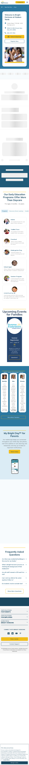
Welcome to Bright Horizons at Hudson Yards (13, 17)
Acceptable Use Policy (21, 649)
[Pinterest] (20, 633)
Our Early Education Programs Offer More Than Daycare (14, 197)
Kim (13, 381)
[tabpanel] (14, 339)
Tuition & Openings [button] (14, 37)
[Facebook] (9, 633)
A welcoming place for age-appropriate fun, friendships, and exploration (17, 280)
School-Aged (8, 267)
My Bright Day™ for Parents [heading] (14, 435)
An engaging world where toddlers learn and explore (17, 232)
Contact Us (20, 2)
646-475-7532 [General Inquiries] (11, 33)
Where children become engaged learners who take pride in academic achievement (14, 269)
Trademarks (14, 651)
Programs (4, 211)
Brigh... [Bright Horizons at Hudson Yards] (15, 7)
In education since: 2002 (13, 410)
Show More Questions (14, 591)
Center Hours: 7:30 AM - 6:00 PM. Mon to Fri (15, 24)
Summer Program (16, 276)
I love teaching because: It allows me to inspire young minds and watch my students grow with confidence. (4, 395)
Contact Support (14, 644)
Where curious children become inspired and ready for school (17, 243)
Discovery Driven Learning (16, 211)
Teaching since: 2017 (22, 410)
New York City (8, 7)
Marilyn (4, 381)
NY (2, 7)
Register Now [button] (14, 41)
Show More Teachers (13, 417)
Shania (22, 381)
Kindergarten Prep (16, 250)
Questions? (14, 357)
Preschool (14, 239)
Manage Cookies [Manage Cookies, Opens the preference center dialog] (14, 762)
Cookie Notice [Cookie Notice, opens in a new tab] (6, 759)
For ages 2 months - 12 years (14, 204)
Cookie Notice (12, 649)
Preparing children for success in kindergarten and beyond (17, 254)
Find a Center (14, 639)
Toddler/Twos (15, 229)
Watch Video (14, 451)
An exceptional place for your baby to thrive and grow (18, 222)
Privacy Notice (6, 649)
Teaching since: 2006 (4, 410)
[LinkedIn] (12, 633)
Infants (13, 219)
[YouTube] (16, 633)
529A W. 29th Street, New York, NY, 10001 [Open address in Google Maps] (14, 29)
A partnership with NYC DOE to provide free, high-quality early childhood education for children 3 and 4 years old (14, 297)
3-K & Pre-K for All (9, 293)
